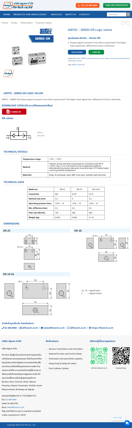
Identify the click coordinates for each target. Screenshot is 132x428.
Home (5, 22)
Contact (84, 14)
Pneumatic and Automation (120, 58)
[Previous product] (128, 23)
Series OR (81, 64)
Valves (79, 61)
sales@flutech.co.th (54, 327)
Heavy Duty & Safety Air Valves (62, 363)
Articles (56, 14)
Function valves (44, 22)
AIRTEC (74, 64)
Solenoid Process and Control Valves (65, 353)
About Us (70, 14)
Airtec (14, 22)
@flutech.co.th (30, 327)
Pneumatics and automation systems (65, 358)
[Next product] (123, 23)
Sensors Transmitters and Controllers (66, 349)
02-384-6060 (11, 327)
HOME (6, 14)
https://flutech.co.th (102, 327)
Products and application (30, 14)
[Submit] (128, 14)
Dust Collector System (59, 368)
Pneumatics (27, 22)
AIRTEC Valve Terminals (89, 58)
